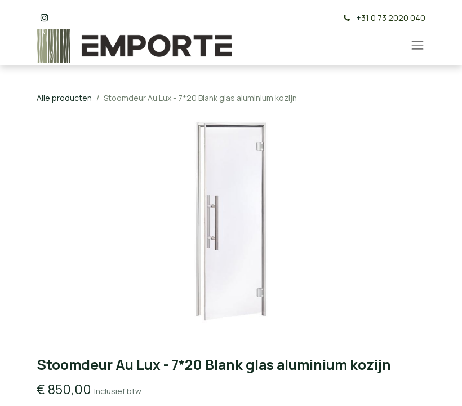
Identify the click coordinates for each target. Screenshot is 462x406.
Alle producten (64, 97)
